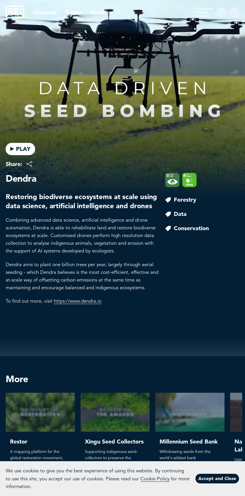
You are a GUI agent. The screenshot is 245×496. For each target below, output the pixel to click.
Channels (44, 12)
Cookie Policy (155, 479)
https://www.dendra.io (77, 301)
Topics (73, 12)
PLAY (20, 148)
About (98, 12)
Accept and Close (217, 478)
